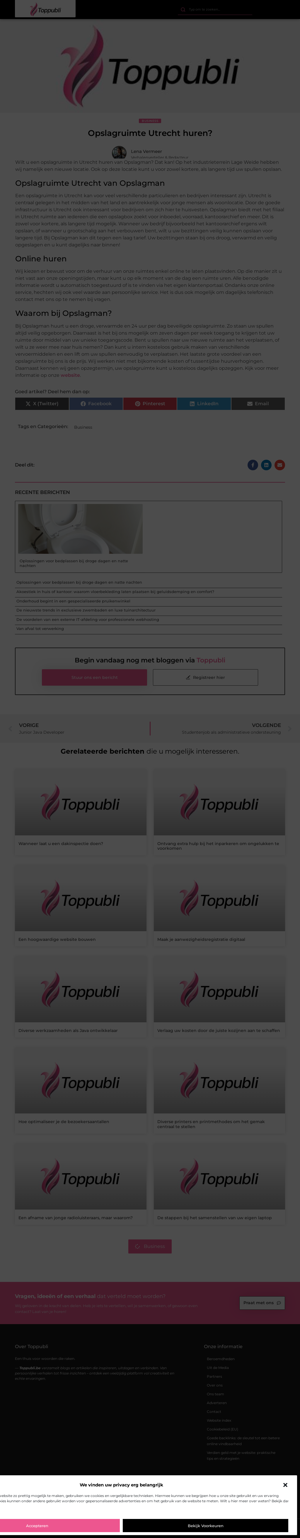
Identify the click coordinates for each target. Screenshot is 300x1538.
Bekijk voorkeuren (206, 1525)
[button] (285, 1485)
